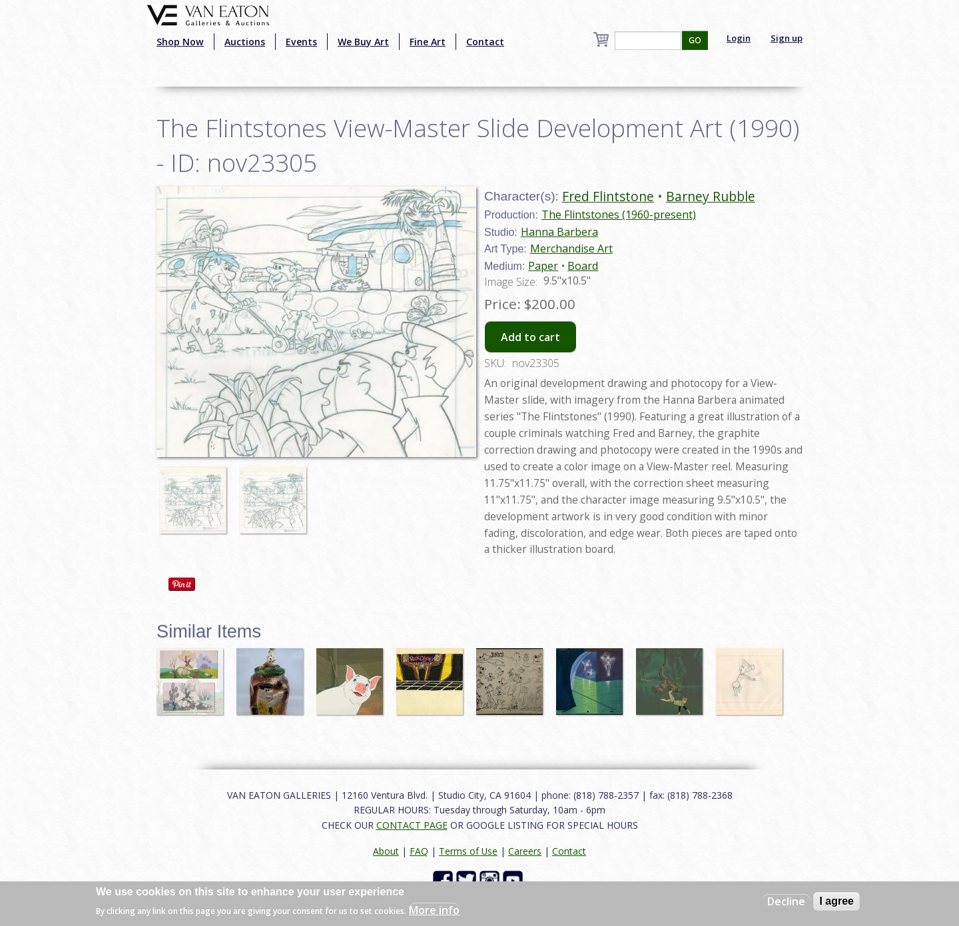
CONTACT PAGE (412, 825)
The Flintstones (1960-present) (618, 214)
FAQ (419, 851)
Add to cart (530, 337)
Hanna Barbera (559, 232)
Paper (543, 265)
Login (739, 38)
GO (695, 40)
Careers (524, 851)
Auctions (244, 41)
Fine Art (428, 41)
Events (301, 41)
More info (434, 910)
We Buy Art (363, 41)
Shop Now (180, 41)
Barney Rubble (710, 196)
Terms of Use (468, 851)
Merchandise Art (571, 248)
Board (582, 265)
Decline (786, 901)
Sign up (786, 38)
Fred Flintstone (608, 196)
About (386, 851)
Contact (485, 41)
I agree (836, 901)
